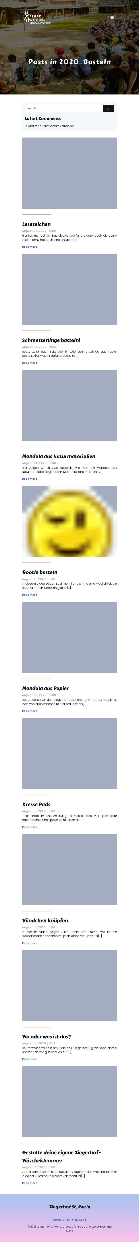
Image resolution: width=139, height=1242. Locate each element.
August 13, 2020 (34, 1167)
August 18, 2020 (34, 927)
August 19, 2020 (34, 811)
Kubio (69, 1231)
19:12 (52, 1043)
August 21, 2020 (34, 579)
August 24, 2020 (34, 463)
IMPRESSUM (62, 1220)
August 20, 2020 (34, 695)
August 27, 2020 (34, 231)
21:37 (53, 347)
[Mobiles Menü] (112, 17)
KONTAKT (79, 1220)
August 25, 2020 (34, 347)
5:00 (52, 231)
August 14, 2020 (34, 1043)
